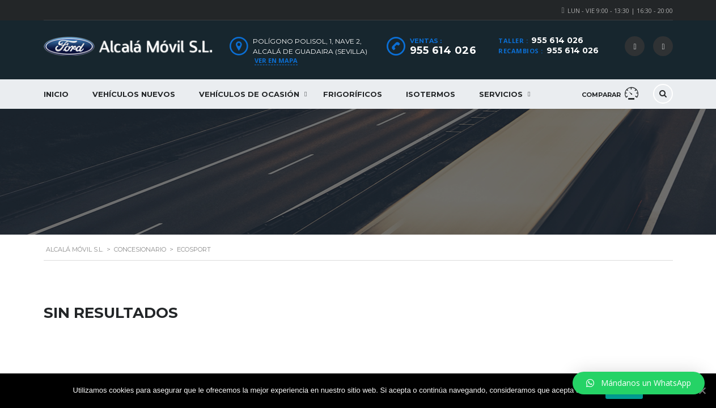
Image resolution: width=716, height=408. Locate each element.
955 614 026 (557, 40)
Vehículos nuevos (133, 94)
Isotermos (430, 94)
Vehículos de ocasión (249, 94)
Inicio (56, 94)
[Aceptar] (701, 390)
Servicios (501, 94)
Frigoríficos (352, 94)
